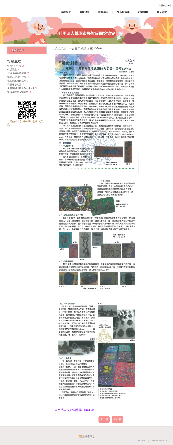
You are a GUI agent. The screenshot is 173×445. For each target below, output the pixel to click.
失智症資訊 (17, 50)
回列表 (117, 419)
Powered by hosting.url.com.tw (152, 440)
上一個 (104, 419)
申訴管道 (12, 69)
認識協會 (61, 48)
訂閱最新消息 (87, 436)
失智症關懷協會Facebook (20, 88)
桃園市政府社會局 (16, 77)
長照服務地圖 (14, 84)
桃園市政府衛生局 (16, 80)
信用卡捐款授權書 (16, 73)
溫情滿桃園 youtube (17, 92)
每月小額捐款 (14, 66)
